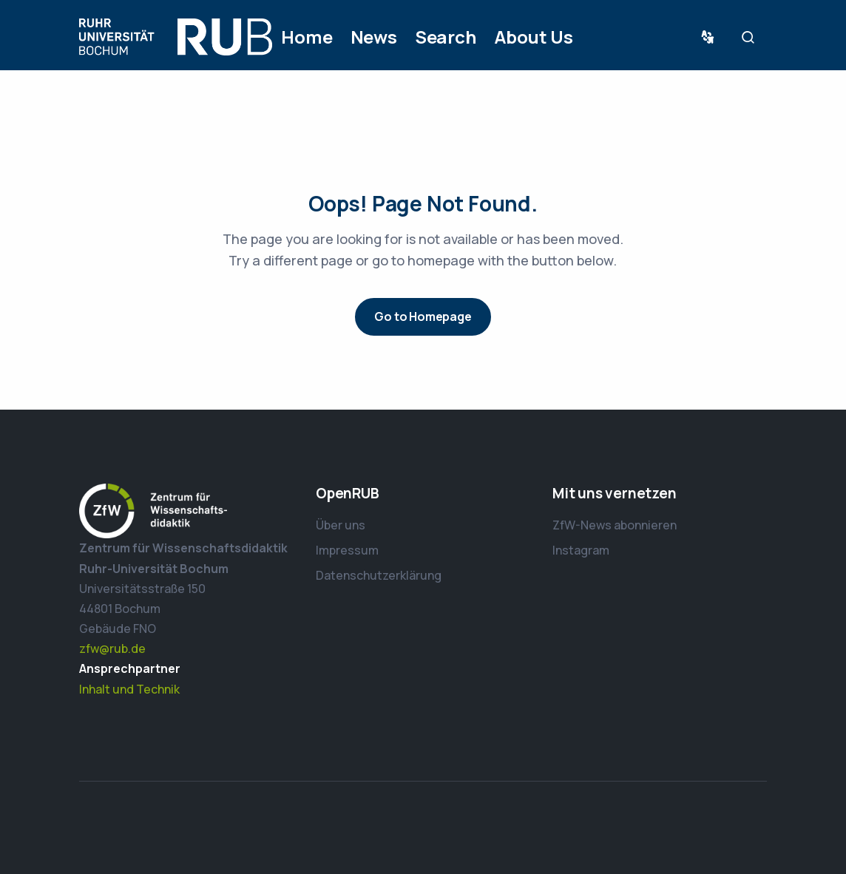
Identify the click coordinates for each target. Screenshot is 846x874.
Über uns (340, 525)
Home (306, 36)
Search (445, 36)
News (374, 36)
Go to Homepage (422, 316)
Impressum (347, 550)
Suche (752, 37)
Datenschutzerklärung (378, 575)
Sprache (710, 37)
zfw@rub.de (112, 648)
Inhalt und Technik (129, 689)
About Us (533, 36)
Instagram (580, 550)
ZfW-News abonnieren (614, 525)
